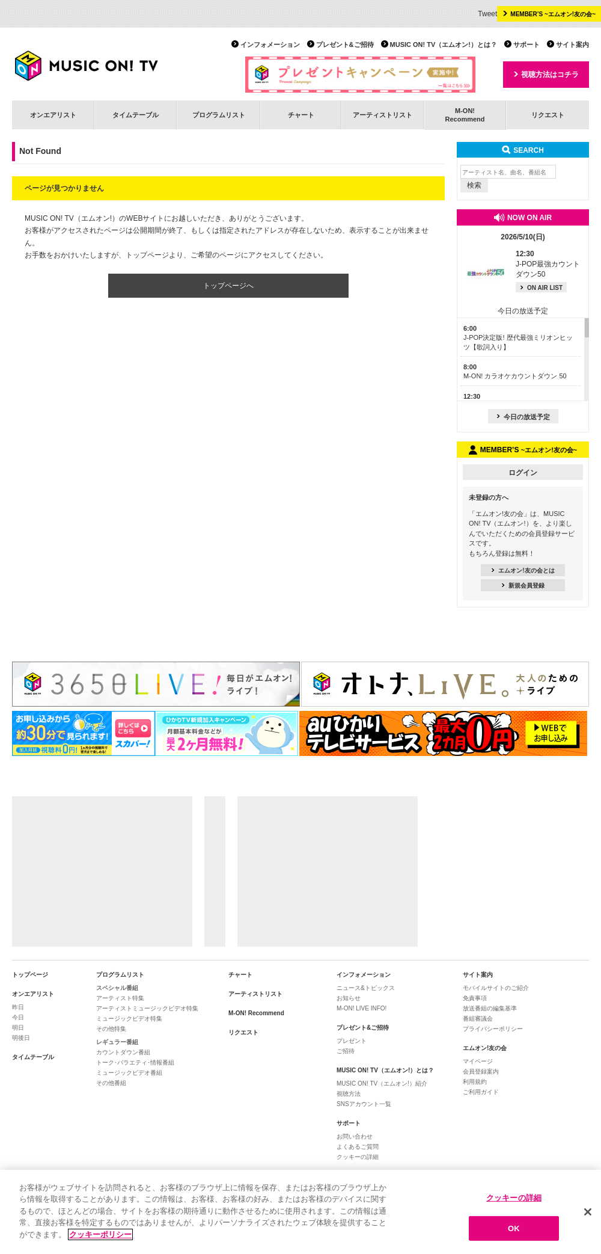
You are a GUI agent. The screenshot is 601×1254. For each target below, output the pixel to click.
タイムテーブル (135, 114)
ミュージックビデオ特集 (129, 1018)
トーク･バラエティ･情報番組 (135, 1062)
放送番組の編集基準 (490, 1008)
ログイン (522, 473)
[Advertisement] (102, 871)
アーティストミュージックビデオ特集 (147, 1008)
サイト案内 (572, 44)
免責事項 (475, 998)
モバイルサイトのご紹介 (496, 988)
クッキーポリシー (100, 1239)
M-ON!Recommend (464, 114)
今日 (18, 1017)
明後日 (21, 1037)
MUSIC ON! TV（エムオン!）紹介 (382, 1083)
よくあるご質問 (358, 1146)
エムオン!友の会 (485, 1048)
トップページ (30, 974)
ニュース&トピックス (366, 988)
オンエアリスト (53, 114)
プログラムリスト (218, 114)
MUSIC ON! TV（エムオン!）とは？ (443, 44)
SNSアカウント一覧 (364, 1104)
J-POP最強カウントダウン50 (548, 264)
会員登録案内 (481, 1071)
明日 (18, 1027)
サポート (526, 44)
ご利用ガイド (481, 1092)
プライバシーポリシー (493, 1028)
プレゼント (352, 1040)
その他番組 (111, 1083)
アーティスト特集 (120, 998)
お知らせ (349, 998)
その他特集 (111, 1028)
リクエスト (547, 114)
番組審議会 (478, 1018)
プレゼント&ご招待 (345, 44)
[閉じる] (588, 1217)
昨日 (18, 1007)
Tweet (487, 14)
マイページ (478, 1061)
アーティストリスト (382, 114)
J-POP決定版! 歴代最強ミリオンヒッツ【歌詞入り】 (518, 338)
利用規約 (475, 1081)
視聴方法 (349, 1093)
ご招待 (346, 1051)
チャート (301, 114)
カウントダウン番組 (123, 1052)
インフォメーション (270, 44)
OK (514, 1233)
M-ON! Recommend (256, 1013)
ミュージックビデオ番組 (129, 1072)
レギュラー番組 (117, 1042)
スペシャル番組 (117, 988)
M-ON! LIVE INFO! (361, 1008)
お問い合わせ (355, 1136)
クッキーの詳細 (358, 1157)
